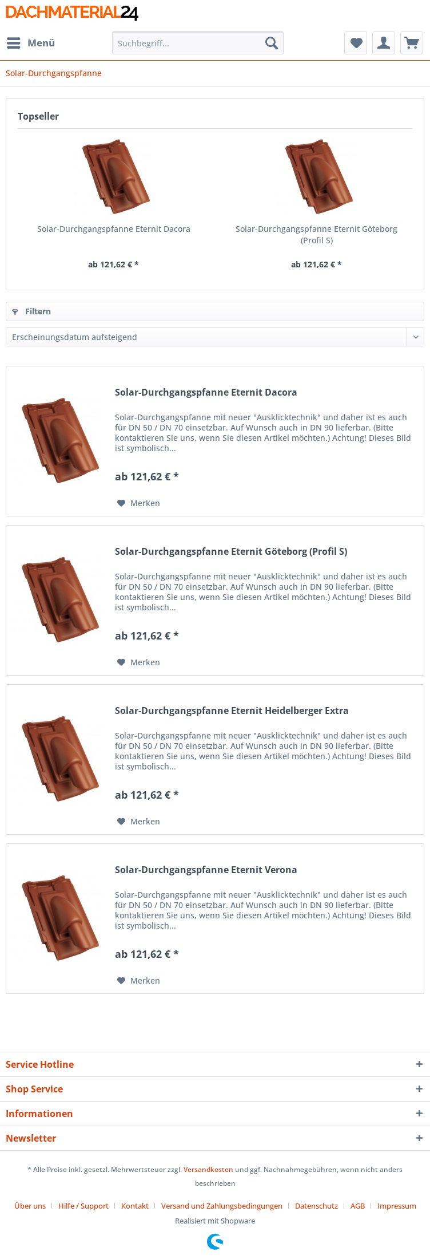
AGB (358, 1206)
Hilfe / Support (83, 1206)
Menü (31, 41)
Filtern (31, 311)
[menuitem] (30, 42)
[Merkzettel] (355, 42)
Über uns (30, 1206)
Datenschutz (316, 1206)
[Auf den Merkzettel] (138, 503)
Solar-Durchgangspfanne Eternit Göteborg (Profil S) (316, 234)
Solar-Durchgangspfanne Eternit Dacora (113, 228)
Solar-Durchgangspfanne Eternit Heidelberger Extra (232, 711)
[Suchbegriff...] (198, 42)
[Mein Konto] (383, 42)
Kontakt (135, 1206)
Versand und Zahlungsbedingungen (221, 1206)
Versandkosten (208, 1169)
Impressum (396, 1206)
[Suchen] (272, 42)
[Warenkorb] (411, 42)
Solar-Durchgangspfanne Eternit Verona (206, 870)
